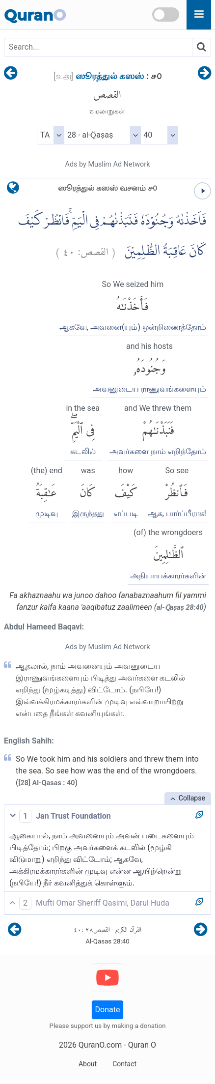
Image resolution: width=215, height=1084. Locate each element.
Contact (124, 1064)
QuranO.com (100, 1045)
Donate (107, 1009)
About (88, 1064)
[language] (13, 190)
